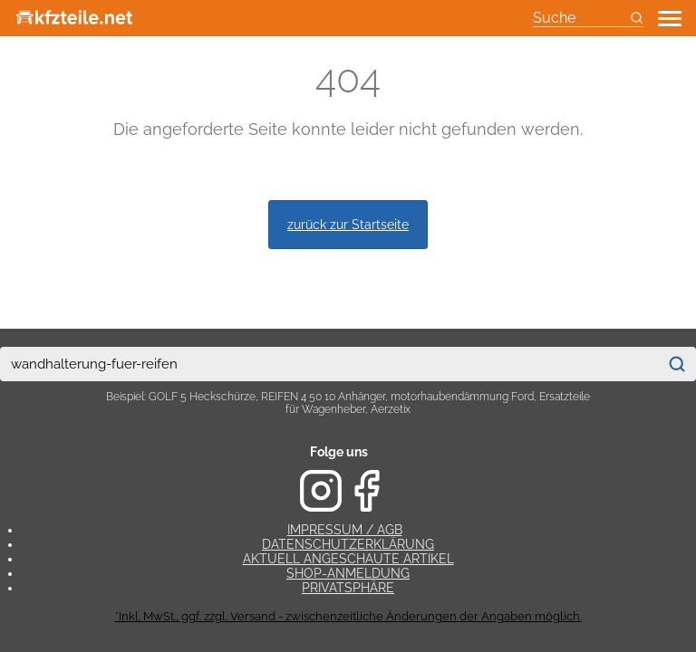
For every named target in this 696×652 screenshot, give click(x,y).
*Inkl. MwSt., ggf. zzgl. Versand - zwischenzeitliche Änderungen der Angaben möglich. (348, 616)
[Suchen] (677, 364)
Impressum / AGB (344, 530)
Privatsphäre (348, 587)
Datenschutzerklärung (348, 544)
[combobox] (329, 364)
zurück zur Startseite (348, 224)
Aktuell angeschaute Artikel (348, 558)
